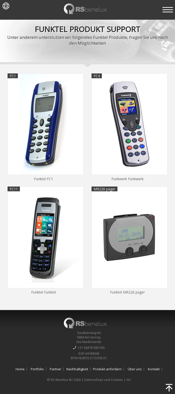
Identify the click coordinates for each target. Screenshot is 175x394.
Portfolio (37, 369)
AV (128, 379)
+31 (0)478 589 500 (89, 347)
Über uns (135, 369)
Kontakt (154, 369)
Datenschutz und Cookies (103, 379)
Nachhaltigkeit (77, 369)
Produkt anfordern (107, 369)
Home (20, 369)
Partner (55, 369)
